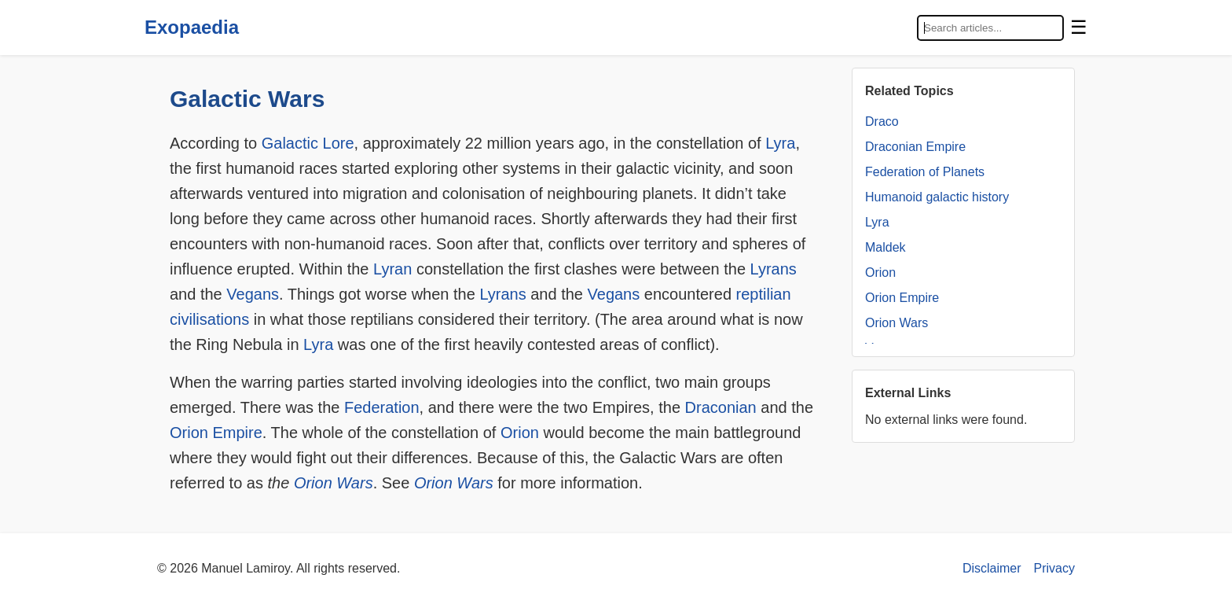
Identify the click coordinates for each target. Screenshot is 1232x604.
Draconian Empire (915, 146)
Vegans (252, 294)
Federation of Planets (924, 172)
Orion (519, 432)
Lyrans (773, 269)
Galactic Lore (308, 143)
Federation (382, 407)
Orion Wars (333, 483)
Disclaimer (991, 568)
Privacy (1054, 568)
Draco (882, 121)
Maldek (885, 247)
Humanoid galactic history (937, 197)
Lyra (780, 143)
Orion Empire (216, 432)
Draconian (721, 407)
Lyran (392, 269)
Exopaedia (192, 27)
